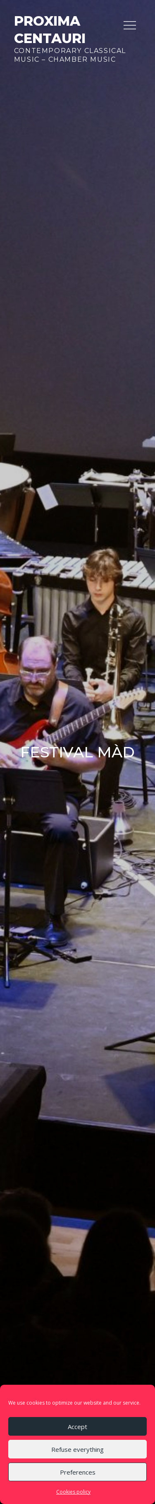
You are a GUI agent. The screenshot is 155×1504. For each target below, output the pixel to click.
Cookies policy (73, 1491)
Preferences (77, 1472)
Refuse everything (77, 1449)
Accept (77, 1426)
